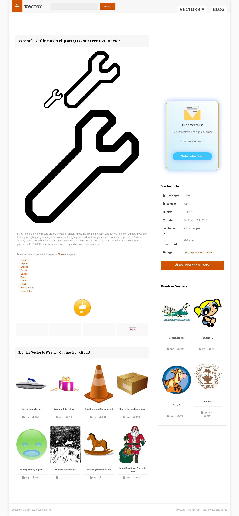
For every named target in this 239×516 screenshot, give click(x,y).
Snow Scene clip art (65, 470)
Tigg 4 (176, 405)
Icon (185, 252)
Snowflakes (27, 291)
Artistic (199, 252)
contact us (194, 509)
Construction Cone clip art (99, 409)
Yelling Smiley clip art (31, 470)
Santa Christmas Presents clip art (132, 470)
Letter (24, 280)
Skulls (24, 284)
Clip (192, 252)
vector (33, 6)
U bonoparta (208, 401)
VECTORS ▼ (192, 9)
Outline (24, 266)
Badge (24, 273)
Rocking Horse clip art (99, 470)
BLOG (219, 9)
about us (180, 509)
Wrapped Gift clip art (65, 409)
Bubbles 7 (208, 338)
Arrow (24, 270)
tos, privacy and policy (215, 509)
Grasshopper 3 (176, 338)
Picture (24, 260)
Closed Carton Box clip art (132, 409)
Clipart (61, 254)
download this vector (192, 265)
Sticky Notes (27, 287)
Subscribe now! (192, 156)
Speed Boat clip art (32, 409)
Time (23, 277)
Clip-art (24, 263)
